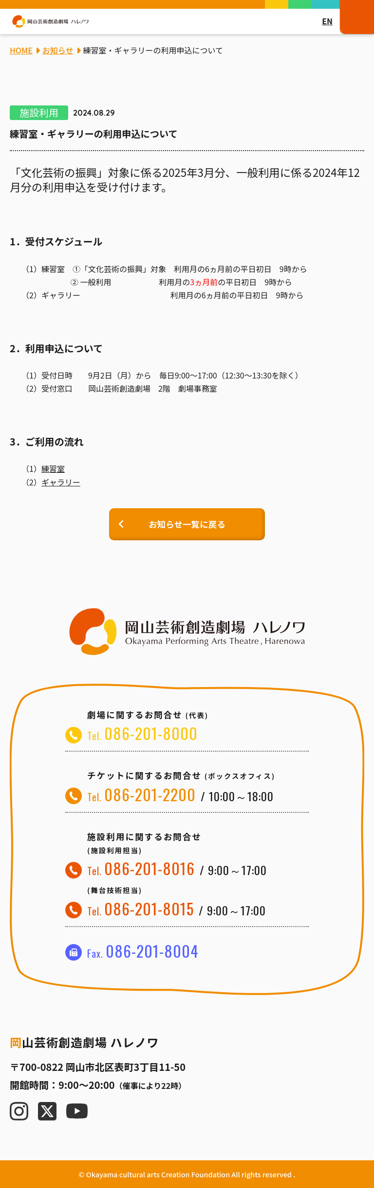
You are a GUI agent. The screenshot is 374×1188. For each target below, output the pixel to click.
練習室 (53, 468)
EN (327, 21)
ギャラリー (60, 482)
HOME (21, 50)
